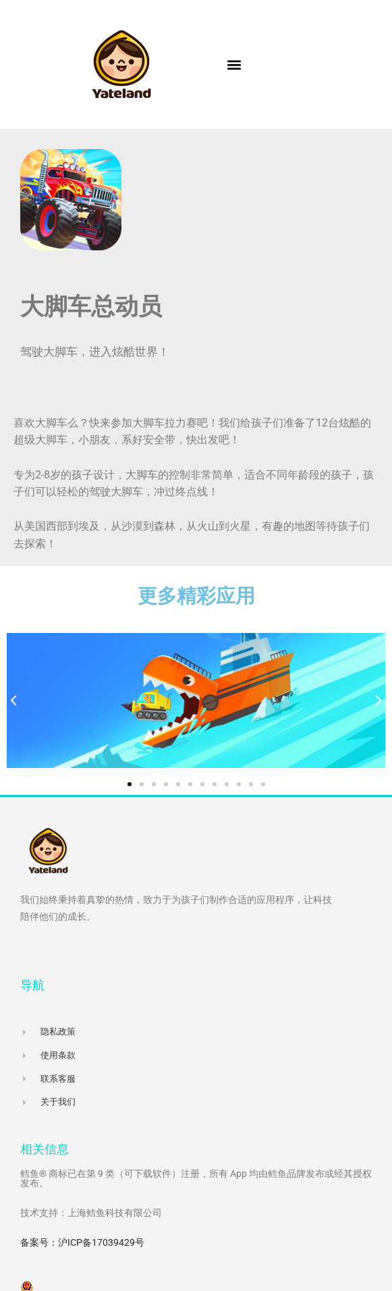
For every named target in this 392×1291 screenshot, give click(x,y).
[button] (234, 64)
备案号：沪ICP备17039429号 (82, 1242)
